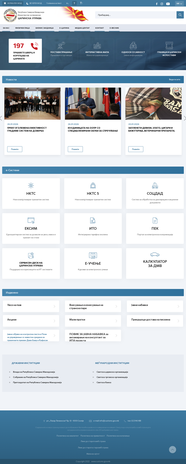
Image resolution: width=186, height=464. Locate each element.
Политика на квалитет (68, 435)
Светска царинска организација (112, 372)
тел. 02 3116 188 (133, 420)
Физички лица (22, 28)
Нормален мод (13, 3)
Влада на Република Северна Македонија (34, 372)
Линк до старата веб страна (93, 441)
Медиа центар (82, 28)
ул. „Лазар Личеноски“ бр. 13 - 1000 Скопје (63, 420)
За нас (6, 28)
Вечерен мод (34, 3)
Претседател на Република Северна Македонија (37, 382)
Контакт (99, 28)
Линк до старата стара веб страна (93, 447)
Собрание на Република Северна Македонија (35, 377)
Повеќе (14, 149)
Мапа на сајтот (93, 453)
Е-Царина (64, 28)
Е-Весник (114, 28)
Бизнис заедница (45, 28)
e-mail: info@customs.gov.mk (104, 420)
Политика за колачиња (118, 435)
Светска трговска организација (112, 377)
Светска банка (104, 382)
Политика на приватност (93, 435)
